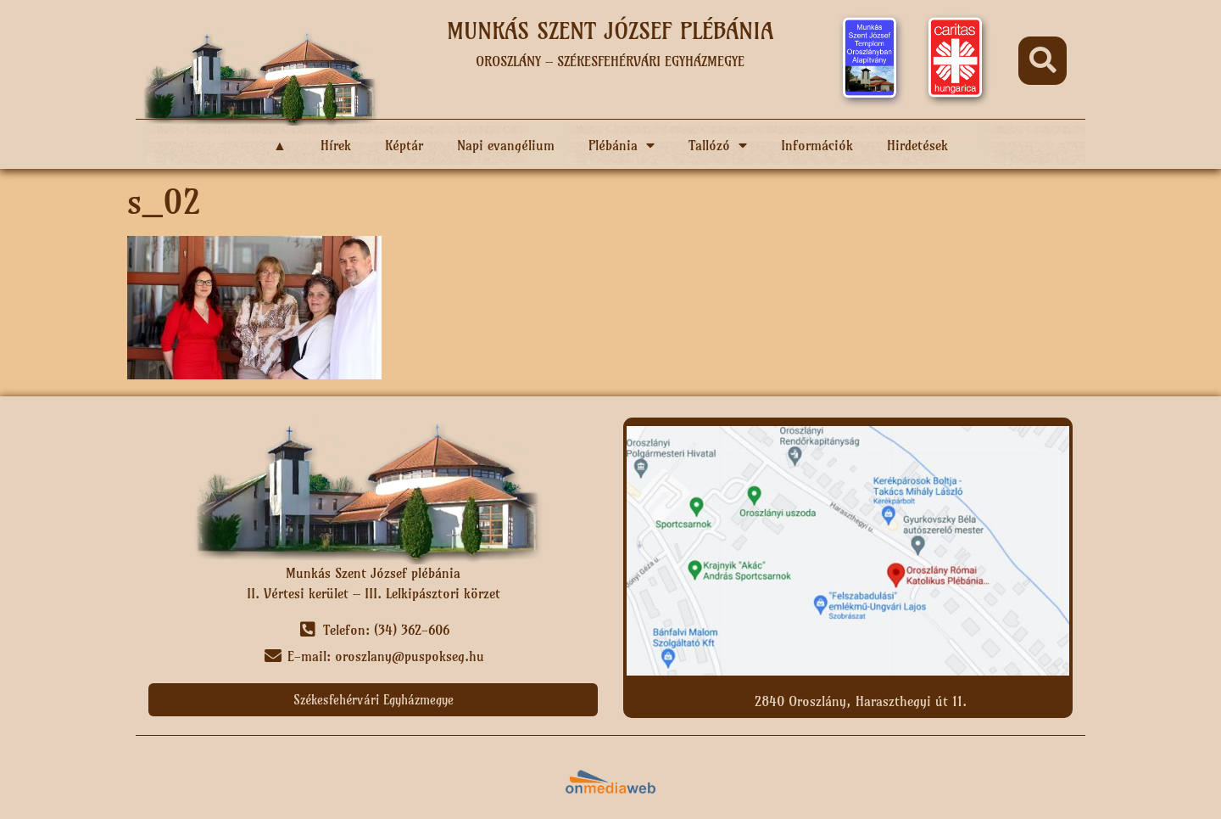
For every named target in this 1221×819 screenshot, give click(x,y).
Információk (817, 145)
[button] (1042, 60)
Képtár (404, 145)
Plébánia (621, 145)
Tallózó (718, 145)
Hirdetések (917, 145)
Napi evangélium (506, 145)
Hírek (336, 145)
